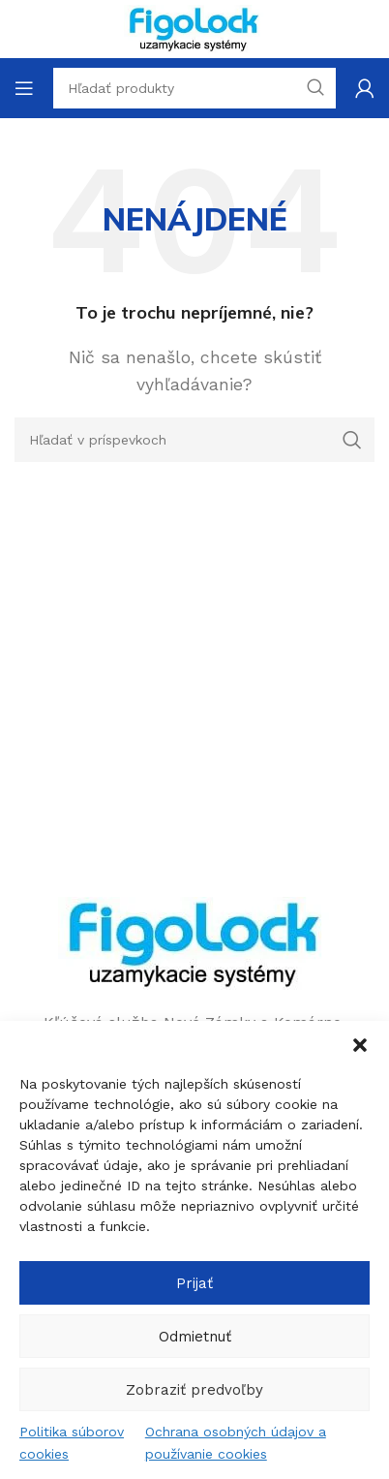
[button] (360, 1045)
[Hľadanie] (194, 439)
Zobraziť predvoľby (194, 1390)
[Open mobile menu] (24, 88)
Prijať (194, 1283)
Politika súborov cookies (71, 1442)
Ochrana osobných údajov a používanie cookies (235, 1442)
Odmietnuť (195, 1336)
